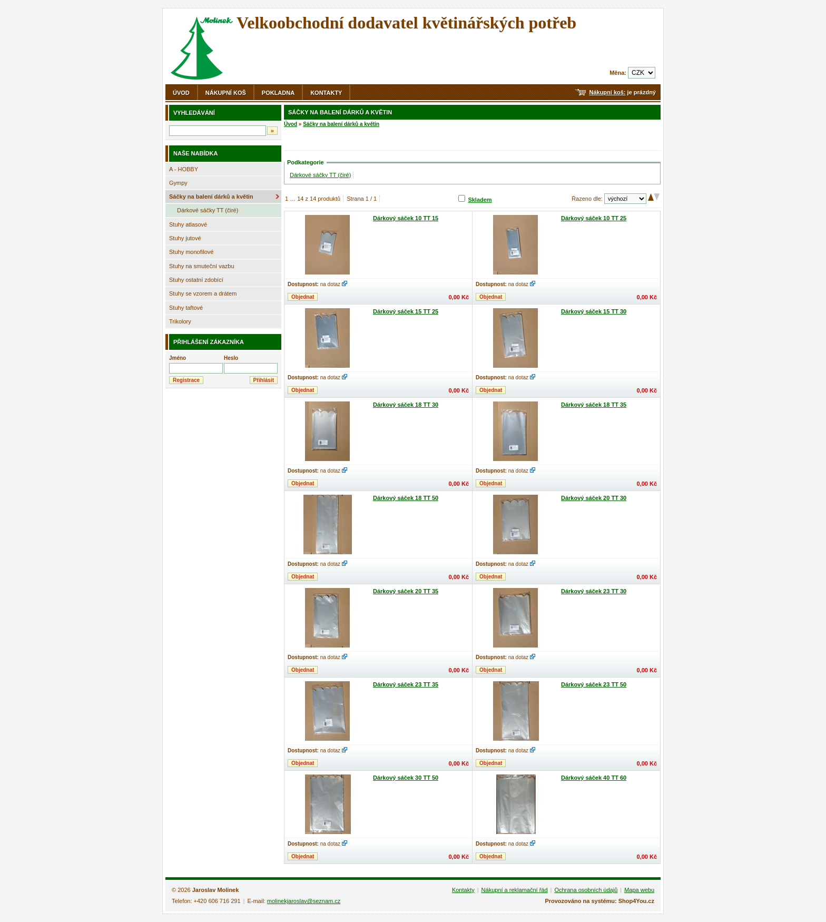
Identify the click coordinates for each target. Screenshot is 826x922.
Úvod (181, 93)
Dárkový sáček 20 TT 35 (405, 591)
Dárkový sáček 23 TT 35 (405, 684)
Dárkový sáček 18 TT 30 (405, 404)
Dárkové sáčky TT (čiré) (207, 210)
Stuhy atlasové (188, 224)
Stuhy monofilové (191, 252)
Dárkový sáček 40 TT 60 (593, 777)
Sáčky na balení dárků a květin (211, 196)
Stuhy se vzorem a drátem (203, 293)
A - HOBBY (183, 169)
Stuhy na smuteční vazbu (201, 266)
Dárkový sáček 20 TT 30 (593, 498)
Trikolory (180, 321)
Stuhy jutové (185, 238)
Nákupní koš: (607, 92)
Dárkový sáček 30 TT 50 (405, 777)
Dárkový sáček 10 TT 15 (405, 218)
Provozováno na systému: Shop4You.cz (599, 901)
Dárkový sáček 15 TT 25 (405, 311)
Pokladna (278, 93)
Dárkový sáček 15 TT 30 (593, 311)
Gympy (178, 183)
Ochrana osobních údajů (585, 890)
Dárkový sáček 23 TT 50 (593, 684)
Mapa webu (639, 890)
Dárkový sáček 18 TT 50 (405, 498)
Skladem (479, 200)
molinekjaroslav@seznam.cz (304, 901)
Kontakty (326, 93)
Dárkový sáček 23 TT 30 (593, 591)
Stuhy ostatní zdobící (196, 280)
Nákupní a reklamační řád (514, 890)
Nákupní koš (225, 93)
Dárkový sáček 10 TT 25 (593, 218)
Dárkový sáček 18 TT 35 (593, 404)
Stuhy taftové (186, 308)
